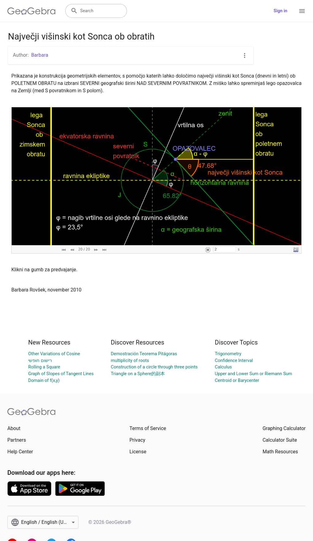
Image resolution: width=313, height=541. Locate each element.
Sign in (280, 10)
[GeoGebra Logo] (31, 11)
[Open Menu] (302, 11)
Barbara (39, 55)
